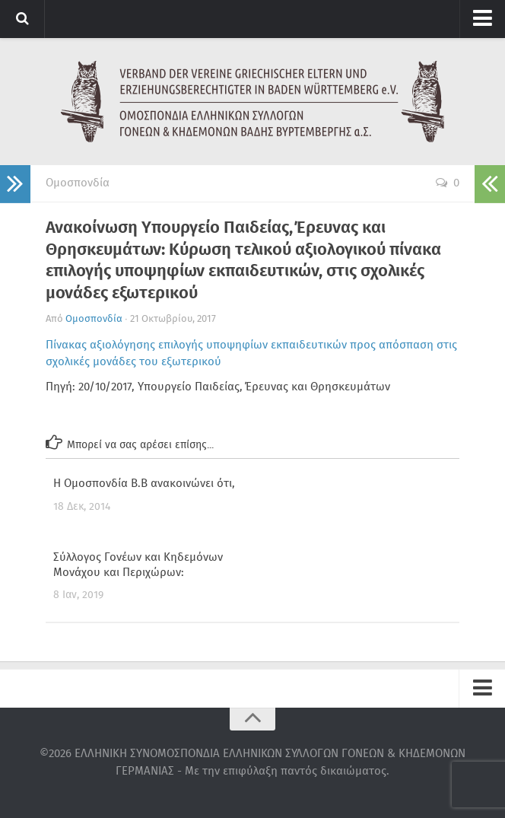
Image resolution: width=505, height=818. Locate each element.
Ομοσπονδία (78, 183)
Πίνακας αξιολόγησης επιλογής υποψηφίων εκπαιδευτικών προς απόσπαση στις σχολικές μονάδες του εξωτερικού (251, 354)
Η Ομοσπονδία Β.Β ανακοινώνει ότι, (144, 484)
